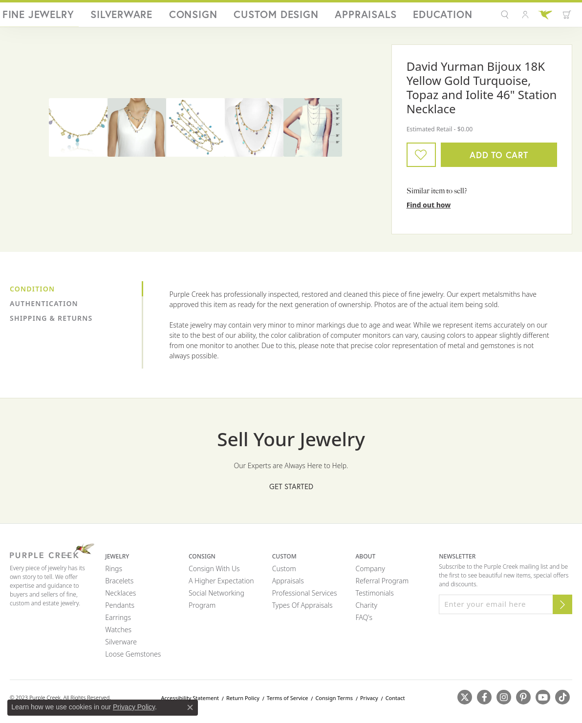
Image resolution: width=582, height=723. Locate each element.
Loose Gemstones (133, 657)
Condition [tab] (32, 292)
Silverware (259, 17)
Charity (367, 609)
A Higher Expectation (221, 584)
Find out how (429, 208)
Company (370, 572)
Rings (113, 572)
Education (454, 17)
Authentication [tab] (44, 307)
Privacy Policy (134, 707)
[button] (501, 16)
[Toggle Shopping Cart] (562, 16)
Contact (395, 701)
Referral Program (382, 584)
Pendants (119, 609)
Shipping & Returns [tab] (51, 322)
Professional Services (304, 596)
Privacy (369, 701)
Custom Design (353, 17)
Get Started (291, 490)
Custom (284, 572)
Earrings (118, 621)
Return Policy (242, 701)
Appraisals (407, 17)
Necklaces (120, 596)
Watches (118, 633)
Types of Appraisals (302, 609)
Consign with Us (214, 572)
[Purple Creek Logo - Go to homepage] (60, 16)
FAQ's (364, 621)
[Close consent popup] (190, 707)
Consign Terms (334, 701)
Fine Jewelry (209, 17)
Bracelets (119, 584)
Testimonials (375, 596)
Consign (302, 17)
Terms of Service (287, 701)
